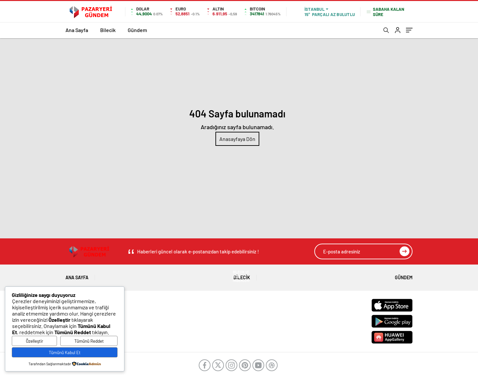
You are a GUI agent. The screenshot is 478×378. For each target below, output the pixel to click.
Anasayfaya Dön (237, 139)
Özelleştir (34, 341)
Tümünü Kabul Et (65, 352)
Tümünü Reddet (89, 341)
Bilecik (108, 30)
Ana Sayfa (76, 30)
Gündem (137, 30)
